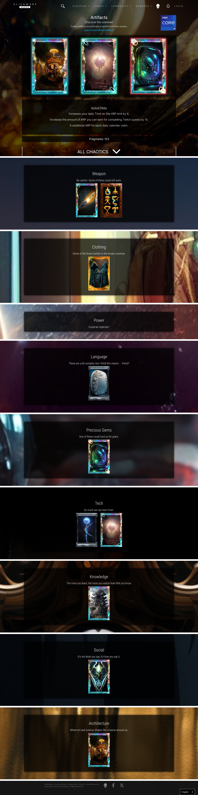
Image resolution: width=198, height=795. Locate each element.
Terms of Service (61, 784)
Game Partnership (92, 784)
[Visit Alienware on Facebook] (113, 785)
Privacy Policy (72, 784)
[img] (63, 6)
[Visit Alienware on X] (122, 785)
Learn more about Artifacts (99, 30)
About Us (82, 784)
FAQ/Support (49, 784)
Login (179, 6)
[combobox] (187, 792)
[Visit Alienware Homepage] (105, 785)
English (185, 792)
